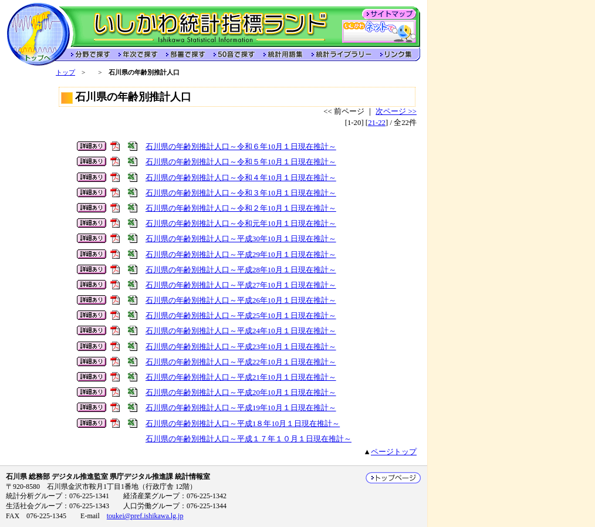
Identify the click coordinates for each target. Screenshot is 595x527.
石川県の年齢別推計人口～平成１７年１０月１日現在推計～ (248, 439)
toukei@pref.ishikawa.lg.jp (145, 516)
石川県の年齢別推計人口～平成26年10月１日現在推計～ (241, 300)
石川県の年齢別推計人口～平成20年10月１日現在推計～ (241, 393)
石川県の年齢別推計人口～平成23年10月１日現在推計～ (241, 347)
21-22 (377, 123)
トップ (65, 72)
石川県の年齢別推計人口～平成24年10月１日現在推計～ (241, 331)
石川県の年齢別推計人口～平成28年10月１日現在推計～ (241, 270)
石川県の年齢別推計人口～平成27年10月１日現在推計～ (241, 285)
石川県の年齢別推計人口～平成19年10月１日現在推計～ (241, 408)
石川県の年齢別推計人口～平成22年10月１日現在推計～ (241, 362)
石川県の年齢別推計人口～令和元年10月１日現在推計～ (241, 223)
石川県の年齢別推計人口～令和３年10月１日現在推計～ (241, 193)
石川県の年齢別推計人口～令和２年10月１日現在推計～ (241, 208)
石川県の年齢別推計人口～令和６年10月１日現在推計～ (241, 147)
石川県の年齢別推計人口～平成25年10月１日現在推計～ (241, 316)
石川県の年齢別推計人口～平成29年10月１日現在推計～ (241, 255)
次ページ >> (396, 111)
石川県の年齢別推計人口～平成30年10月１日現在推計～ (241, 239)
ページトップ (394, 452)
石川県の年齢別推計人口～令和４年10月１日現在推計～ (241, 178)
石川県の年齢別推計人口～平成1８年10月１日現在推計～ (243, 424)
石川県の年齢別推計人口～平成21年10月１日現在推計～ (241, 377)
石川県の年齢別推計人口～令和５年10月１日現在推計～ (241, 162)
